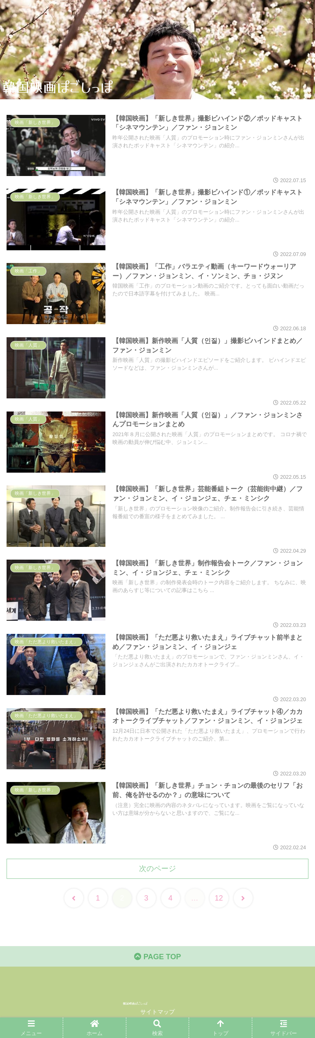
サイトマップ (157, 1011)
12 (219, 898)
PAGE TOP (157, 957)
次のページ (157, 868)
